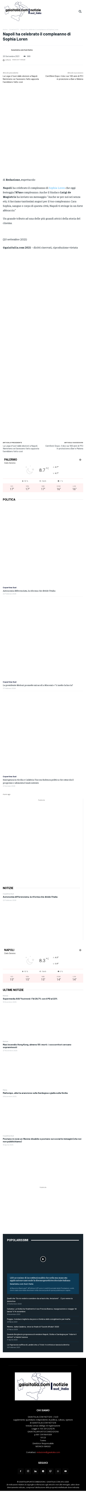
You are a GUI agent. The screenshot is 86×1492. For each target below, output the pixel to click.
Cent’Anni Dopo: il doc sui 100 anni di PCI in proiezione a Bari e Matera (64, 447)
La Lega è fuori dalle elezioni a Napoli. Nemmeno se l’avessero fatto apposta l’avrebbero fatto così (21, 79)
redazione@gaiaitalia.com (48, 1452)
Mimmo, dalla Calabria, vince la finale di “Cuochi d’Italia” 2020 (33, 1326)
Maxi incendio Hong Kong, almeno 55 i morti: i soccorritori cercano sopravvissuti (37, 1045)
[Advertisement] (43, 1208)
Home (5, 29)
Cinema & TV (14, 29)
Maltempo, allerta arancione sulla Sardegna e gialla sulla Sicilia (35, 1093)
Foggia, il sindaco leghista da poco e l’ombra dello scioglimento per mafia (38, 1319)
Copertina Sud (8, 894)
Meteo (5, 1090)
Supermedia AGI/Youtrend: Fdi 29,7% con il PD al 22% (30, 998)
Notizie (5, 996)
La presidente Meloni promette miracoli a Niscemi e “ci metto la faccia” (38, 685)
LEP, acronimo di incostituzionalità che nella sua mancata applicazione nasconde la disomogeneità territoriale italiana (40, 1279)
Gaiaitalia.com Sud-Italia (21, 1284)
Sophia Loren (57, 187)
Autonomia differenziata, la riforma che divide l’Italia (30, 896)
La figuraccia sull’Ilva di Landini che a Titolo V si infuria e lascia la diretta (38, 1344)
